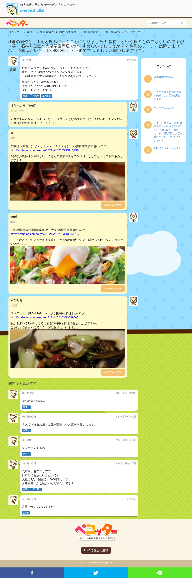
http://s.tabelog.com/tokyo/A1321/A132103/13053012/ (44, 233)
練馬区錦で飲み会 (164, 77)
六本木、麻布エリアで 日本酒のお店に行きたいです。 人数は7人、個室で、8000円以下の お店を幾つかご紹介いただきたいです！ (168, 131)
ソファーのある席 (164, 107)
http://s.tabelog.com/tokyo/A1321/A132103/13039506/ (44, 317)
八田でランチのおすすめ (167, 148)
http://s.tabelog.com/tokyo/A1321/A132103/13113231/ (44, 150)
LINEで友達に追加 (32, 10)
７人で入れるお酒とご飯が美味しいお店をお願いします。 (167, 96)
